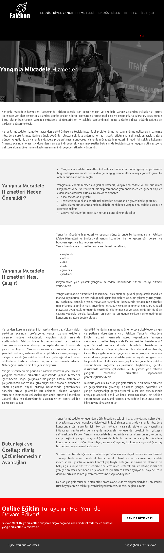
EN (142, 36)
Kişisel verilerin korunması (24, 545)
